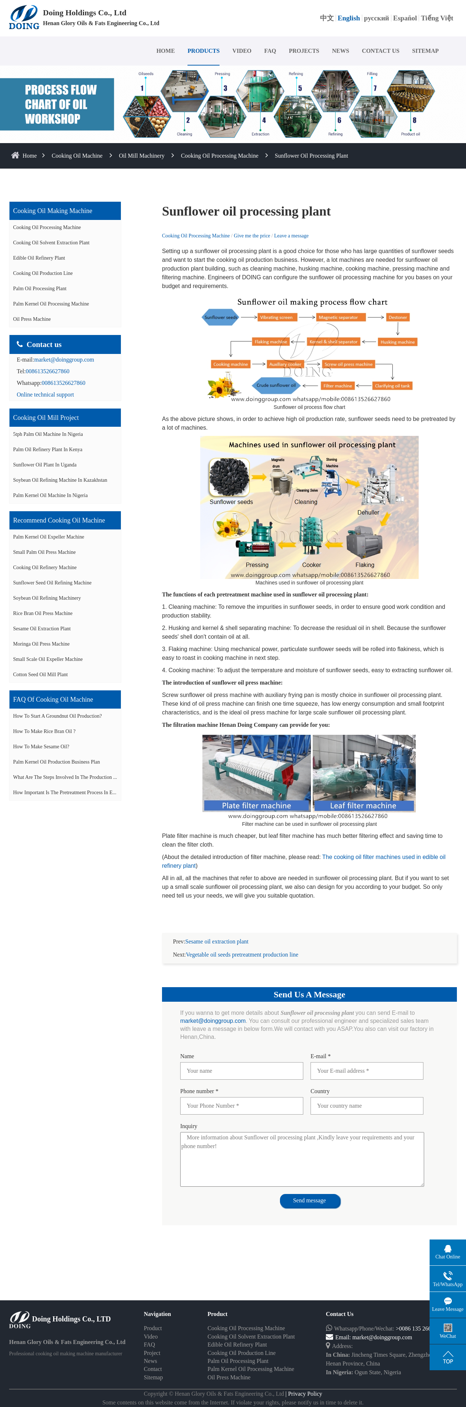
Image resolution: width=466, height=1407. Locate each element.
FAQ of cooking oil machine (53, 699)
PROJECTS (304, 51)
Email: (339, 1337)
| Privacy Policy (303, 1394)
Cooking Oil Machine (77, 156)
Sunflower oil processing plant (311, 156)
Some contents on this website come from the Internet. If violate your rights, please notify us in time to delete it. (233, 1402)
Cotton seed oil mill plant (40, 674)
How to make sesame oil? (41, 746)
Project (152, 1353)
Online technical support (45, 394)
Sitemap (153, 1377)
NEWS (340, 51)
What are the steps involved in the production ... (65, 777)
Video (151, 1336)
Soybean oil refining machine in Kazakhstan (60, 480)
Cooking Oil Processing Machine (219, 156)
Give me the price (252, 236)
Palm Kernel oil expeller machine (48, 537)
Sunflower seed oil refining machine (52, 583)
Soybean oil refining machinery (47, 598)
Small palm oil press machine (44, 552)
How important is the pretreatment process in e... (64, 792)
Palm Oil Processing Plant (40, 288)
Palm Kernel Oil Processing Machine (51, 304)
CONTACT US (380, 51)
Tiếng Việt (437, 18)
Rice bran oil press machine (42, 613)
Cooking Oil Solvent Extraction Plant (51, 242)
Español (405, 18)
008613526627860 (48, 371)
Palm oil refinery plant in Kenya (47, 449)
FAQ (270, 51)
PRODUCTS (203, 51)
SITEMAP (425, 51)
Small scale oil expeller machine (48, 659)
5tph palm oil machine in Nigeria (48, 434)
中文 (327, 18)
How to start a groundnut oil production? (57, 716)
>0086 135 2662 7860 (421, 1328)
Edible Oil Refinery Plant (39, 258)
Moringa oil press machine (41, 644)
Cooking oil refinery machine (45, 567)
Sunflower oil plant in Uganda (44, 465)
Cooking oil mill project (46, 417)
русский (376, 18)
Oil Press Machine (32, 319)
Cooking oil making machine (52, 210)
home (30, 156)
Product (153, 1328)
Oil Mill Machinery (142, 156)
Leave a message (291, 236)
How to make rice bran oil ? (44, 731)
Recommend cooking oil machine (59, 520)
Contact (153, 1369)
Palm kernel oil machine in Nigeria (50, 495)
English (349, 18)
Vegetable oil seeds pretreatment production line (242, 954)
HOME (166, 51)
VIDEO (241, 51)
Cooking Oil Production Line (43, 273)
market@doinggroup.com (64, 359)
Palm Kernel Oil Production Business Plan (56, 762)
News (150, 1361)
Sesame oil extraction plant (42, 628)
